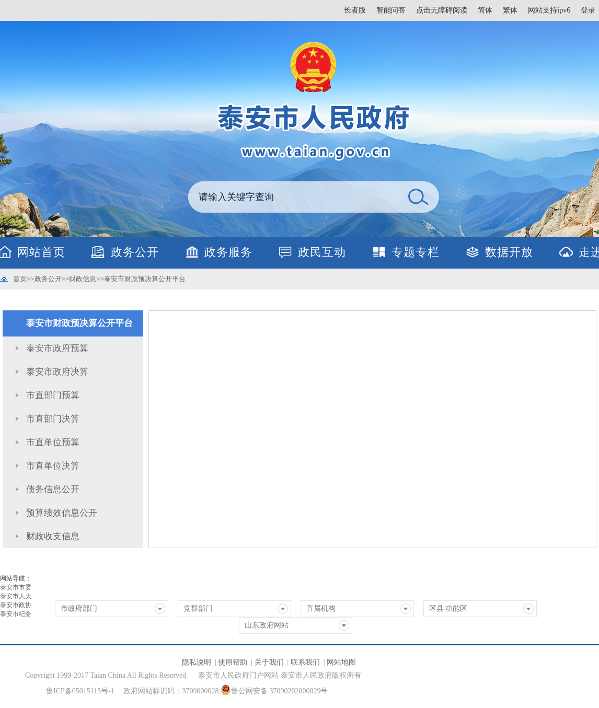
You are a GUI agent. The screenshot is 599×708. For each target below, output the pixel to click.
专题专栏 (415, 252)
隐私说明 (196, 662)
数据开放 (509, 252)
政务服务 (228, 252)
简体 (485, 10)
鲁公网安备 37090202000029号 (274, 689)
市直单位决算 (52, 466)
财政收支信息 (52, 536)
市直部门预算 (52, 395)
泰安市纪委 (15, 614)
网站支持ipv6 (549, 10)
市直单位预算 (52, 442)
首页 (20, 279)
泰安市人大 (15, 596)
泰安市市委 (15, 587)
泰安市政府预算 (57, 348)
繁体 (510, 10)
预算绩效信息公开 (61, 513)
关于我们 (269, 662)
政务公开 (135, 252)
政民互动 (322, 252)
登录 (588, 10)
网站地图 (341, 662)
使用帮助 (232, 662)
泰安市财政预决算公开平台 (145, 279)
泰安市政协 (15, 605)
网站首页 (41, 252)
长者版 (355, 10)
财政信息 (82, 279)
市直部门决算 (52, 419)
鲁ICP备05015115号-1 (80, 691)
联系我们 (305, 662)
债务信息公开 (52, 489)
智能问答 (391, 10)
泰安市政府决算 (57, 372)
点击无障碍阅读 (441, 10)
